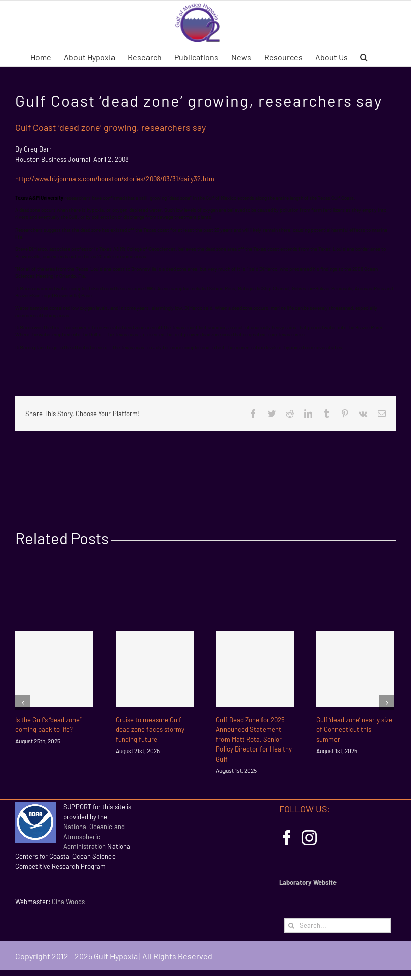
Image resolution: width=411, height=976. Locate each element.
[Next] (386, 702)
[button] (364, 56)
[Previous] (22, 702)
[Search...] (337, 925)
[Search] (291, 925)
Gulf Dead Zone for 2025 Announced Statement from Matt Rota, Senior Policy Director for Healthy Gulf (254, 739)
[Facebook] (286, 837)
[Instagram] (309, 837)
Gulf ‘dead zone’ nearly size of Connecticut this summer (354, 729)
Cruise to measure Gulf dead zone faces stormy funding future (150, 729)
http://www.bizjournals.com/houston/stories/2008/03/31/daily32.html (115, 179)
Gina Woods (68, 901)
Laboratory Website (308, 882)
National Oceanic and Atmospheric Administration (94, 836)
